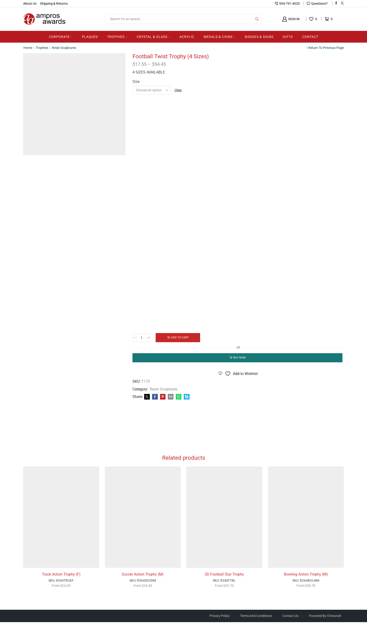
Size (135, 81)
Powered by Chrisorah (325, 617)
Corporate (61, 37)
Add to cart (180, 337)
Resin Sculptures (64, 48)
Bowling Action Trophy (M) (306, 576)
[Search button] (257, 19)
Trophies (117, 37)
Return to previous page (326, 48)
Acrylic (187, 37)
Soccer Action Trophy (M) (143, 576)
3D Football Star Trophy (224, 576)
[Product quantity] (142, 337)
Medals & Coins (219, 37)
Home (27, 48)
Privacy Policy (219, 617)
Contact (310, 37)
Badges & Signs (259, 37)
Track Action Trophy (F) (61, 576)
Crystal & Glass (153, 37)
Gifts (288, 37)
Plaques (90, 37)
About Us (30, 3)
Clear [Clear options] (178, 90)
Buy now (239, 357)
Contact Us (290, 617)
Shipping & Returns (54, 3)
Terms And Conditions (256, 617)
